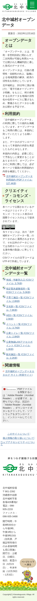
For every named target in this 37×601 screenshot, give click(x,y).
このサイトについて (18, 433)
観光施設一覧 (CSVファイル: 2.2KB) (20, 356)
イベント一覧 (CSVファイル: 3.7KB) (19, 326)
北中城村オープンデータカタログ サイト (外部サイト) (18, 373)
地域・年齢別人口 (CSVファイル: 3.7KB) (20, 281)
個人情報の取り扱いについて (18, 438)
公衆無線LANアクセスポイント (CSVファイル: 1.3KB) (19, 345)
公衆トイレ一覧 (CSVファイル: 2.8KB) (20, 335)
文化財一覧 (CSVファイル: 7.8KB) (19, 308)
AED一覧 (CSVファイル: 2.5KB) (19, 317)
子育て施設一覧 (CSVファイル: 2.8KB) (20, 299)
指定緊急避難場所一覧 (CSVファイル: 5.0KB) (18, 290)
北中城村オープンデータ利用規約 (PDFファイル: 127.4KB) (19, 180)
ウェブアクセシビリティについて (17, 443)
